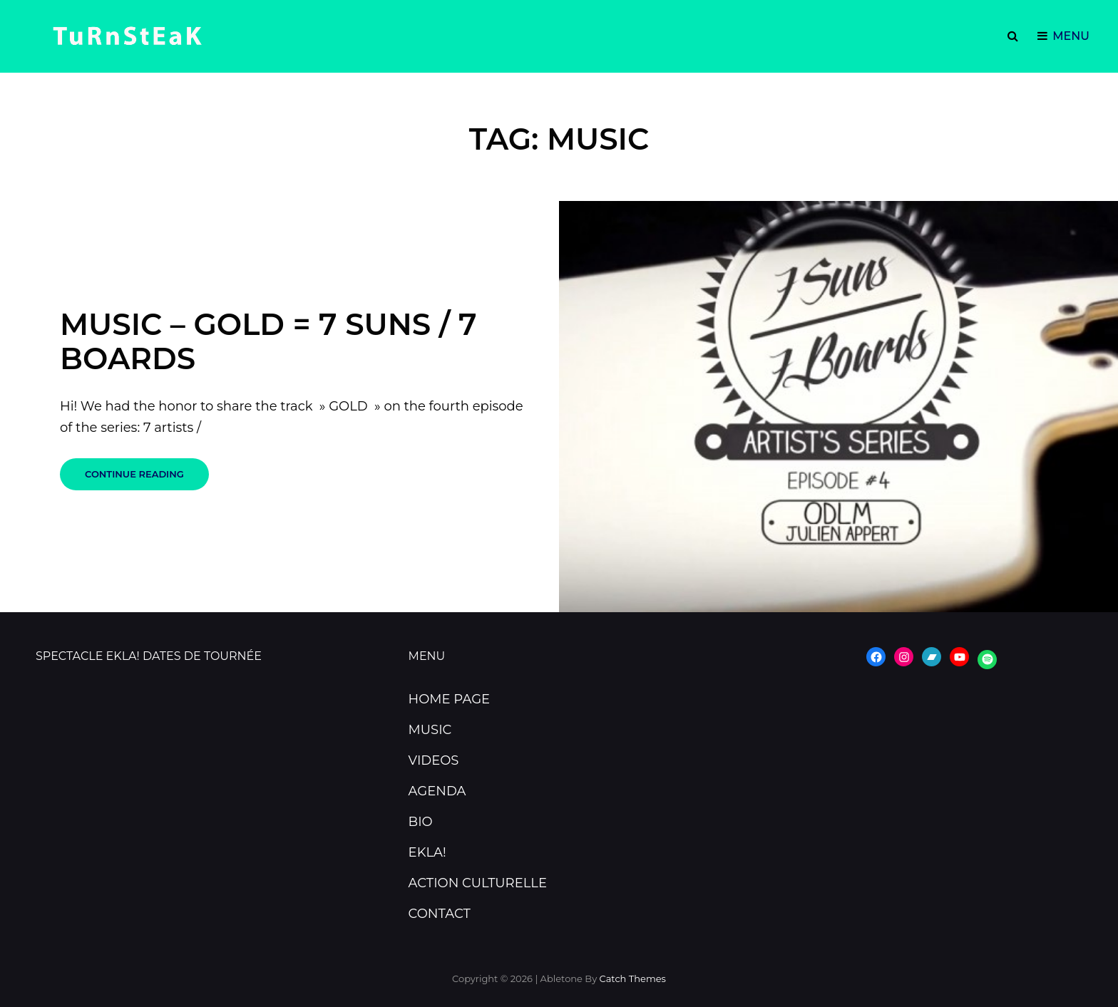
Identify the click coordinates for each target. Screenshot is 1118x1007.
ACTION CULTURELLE (478, 883)
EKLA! (427, 852)
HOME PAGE (449, 699)
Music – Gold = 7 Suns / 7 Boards (268, 341)
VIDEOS (434, 760)
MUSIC (430, 730)
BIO (421, 822)
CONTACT (440, 913)
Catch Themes (633, 978)
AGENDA (437, 791)
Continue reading (147, 479)
